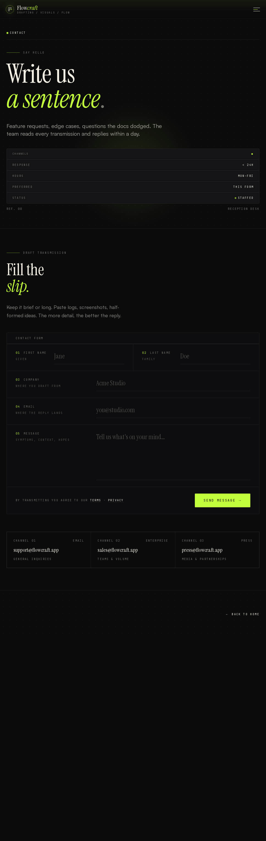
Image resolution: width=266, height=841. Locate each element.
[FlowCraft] (37, 9)
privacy (116, 501)
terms (95, 501)
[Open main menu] (257, 9)
